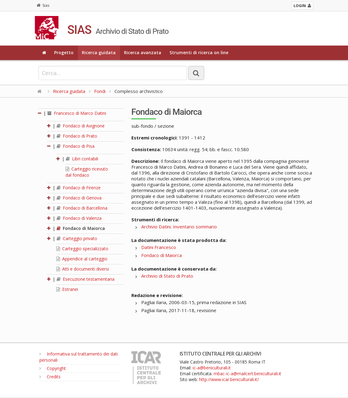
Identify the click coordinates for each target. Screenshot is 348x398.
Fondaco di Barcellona (82, 208)
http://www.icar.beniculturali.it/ (229, 379)
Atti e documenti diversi (82, 269)
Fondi (100, 91)
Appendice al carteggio (81, 259)
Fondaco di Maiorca (81, 228)
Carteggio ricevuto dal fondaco (87, 172)
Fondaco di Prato (77, 136)
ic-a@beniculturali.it (212, 368)
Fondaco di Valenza (79, 218)
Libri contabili (82, 159)
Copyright (52, 368)
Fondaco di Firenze (79, 188)
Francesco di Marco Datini (76, 113)
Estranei (67, 289)
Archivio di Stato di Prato (167, 276)
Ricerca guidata (99, 52)
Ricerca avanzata (142, 52)
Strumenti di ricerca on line (199, 52)
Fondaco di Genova (79, 198)
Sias (43, 5)
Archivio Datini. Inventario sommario (179, 226)
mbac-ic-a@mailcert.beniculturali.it (247, 373)
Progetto (64, 52)
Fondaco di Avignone (81, 126)
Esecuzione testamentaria (85, 279)
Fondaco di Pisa (75, 146)
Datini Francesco (158, 247)
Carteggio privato (77, 238)
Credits (50, 377)
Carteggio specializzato (82, 248)
